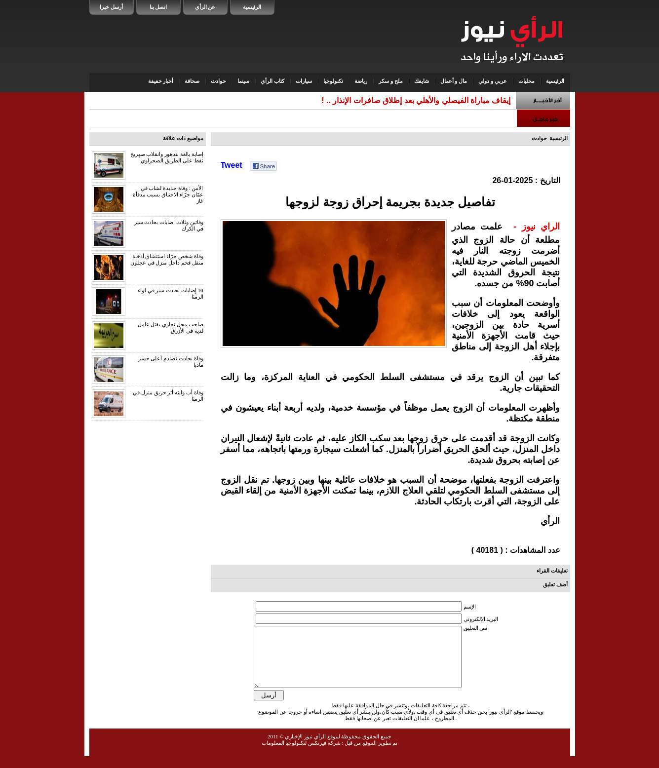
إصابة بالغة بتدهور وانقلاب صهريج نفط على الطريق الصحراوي (166, 157)
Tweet (231, 165)
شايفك (421, 81)
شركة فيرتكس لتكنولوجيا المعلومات (301, 755)
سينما (243, 81)
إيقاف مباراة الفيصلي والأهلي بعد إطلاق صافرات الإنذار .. (418, 100)
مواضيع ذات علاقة (183, 138)
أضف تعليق (555, 584)
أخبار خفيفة (161, 81)
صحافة (192, 81)
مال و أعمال (453, 81)
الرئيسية (252, 7)
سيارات (304, 81)
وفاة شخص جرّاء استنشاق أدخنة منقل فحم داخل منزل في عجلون (166, 259)
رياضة (360, 81)
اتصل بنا (158, 7)
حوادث (218, 81)
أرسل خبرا (111, 7)
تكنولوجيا (333, 81)
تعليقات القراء (552, 571)
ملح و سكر (391, 81)
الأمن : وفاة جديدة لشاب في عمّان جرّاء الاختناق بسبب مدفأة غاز (168, 194)
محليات (526, 81)
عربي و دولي (492, 81)
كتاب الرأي (272, 81)
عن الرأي (205, 7)
